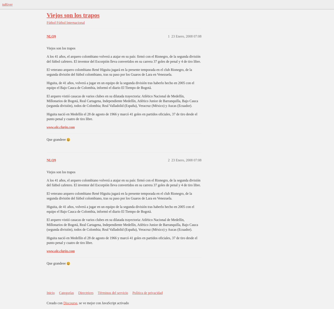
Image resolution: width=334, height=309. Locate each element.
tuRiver (7, 4)
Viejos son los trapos (73, 15)
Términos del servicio (113, 293)
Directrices (85, 293)
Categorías (66, 293)
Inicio (51, 293)
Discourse (70, 303)
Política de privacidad (147, 293)
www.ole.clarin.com (61, 127)
